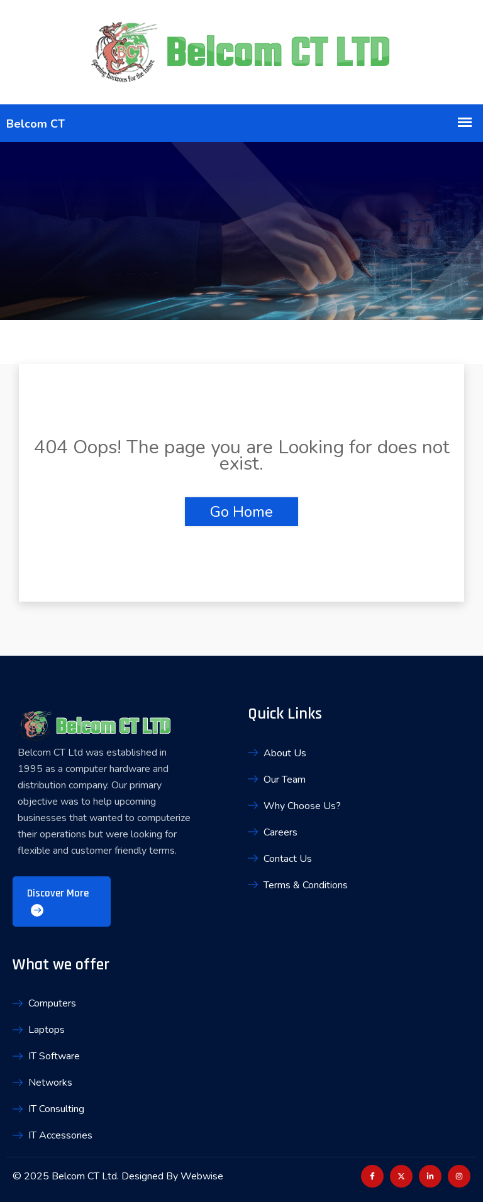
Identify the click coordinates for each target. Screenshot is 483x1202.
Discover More (58, 901)
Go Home (241, 512)
